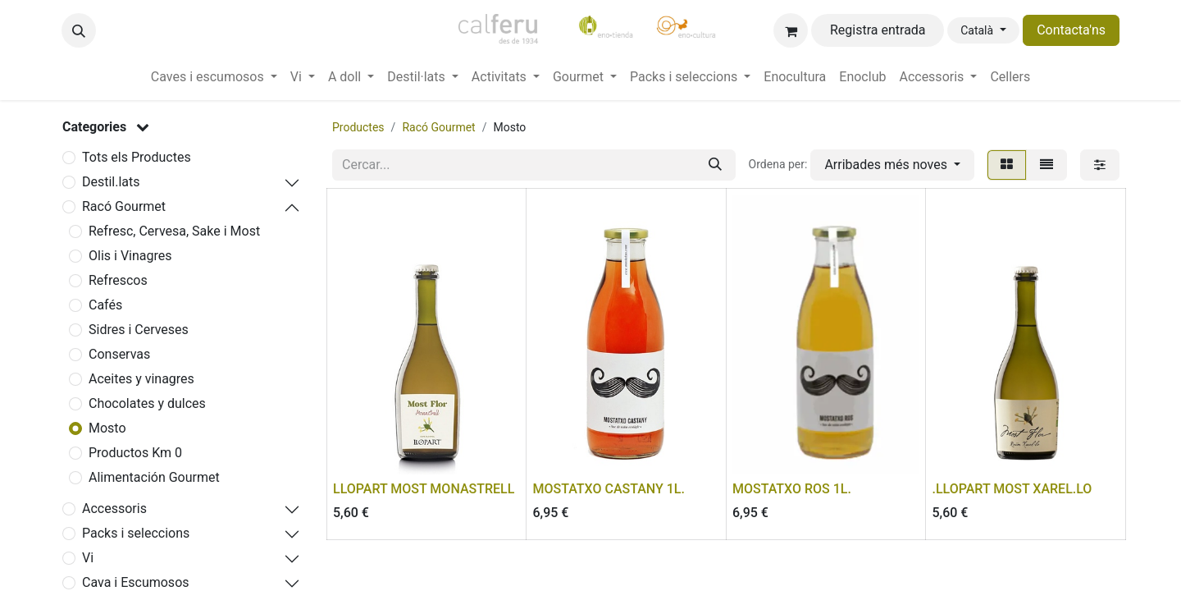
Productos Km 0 (135, 452)
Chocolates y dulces (147, 403)
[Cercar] (715, 165)
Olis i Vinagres (130, 255)
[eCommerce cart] (790, 30)
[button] (79, 30)
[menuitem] (214, 77)
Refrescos (118, 280)
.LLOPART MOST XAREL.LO (1012, 489)
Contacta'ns (1071, 30)
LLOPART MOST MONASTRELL (423, 489)
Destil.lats (111, 182)
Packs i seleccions (135, 533)
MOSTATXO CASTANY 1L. (609, 489)
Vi (87, 558)
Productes (358, 127)
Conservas (119, 354)
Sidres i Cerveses (139, 329)
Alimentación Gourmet (154, 477)
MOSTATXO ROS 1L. (791, 489)
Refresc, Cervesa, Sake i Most (174, 231)
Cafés (105, 305)
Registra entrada (878, 30)
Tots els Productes (136, 157)
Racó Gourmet (124, 206)
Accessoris (114, 508)
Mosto (107, 428)
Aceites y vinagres (141, 379)
